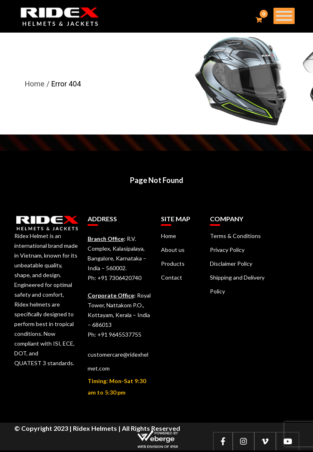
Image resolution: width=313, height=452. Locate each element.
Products (173, 263)
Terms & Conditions (235, 235)
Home (34, 83)
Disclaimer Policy (231, 263)
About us (173, 249)
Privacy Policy (227, 249)
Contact (171, 277)
